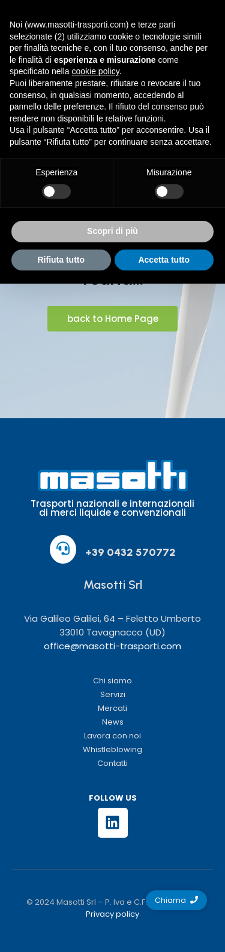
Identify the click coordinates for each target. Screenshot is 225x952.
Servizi (112, 694)
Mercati (112, 708)
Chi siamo (112, 680)
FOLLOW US (113, 798)
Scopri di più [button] (112, 231)
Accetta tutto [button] (164, 259)
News (113, 722)
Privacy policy (112, 914)
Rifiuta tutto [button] (61, 259)
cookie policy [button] (95, 71)
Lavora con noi (112, 735)
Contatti (112, 763)
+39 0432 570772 (130, 552)
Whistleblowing (112, 749)
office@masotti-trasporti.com (112, 646)
